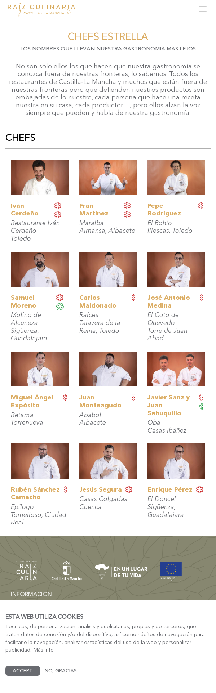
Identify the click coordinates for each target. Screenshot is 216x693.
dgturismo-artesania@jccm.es (48, 604)
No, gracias (61, 678)
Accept (23, 678)
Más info (43, 657)
